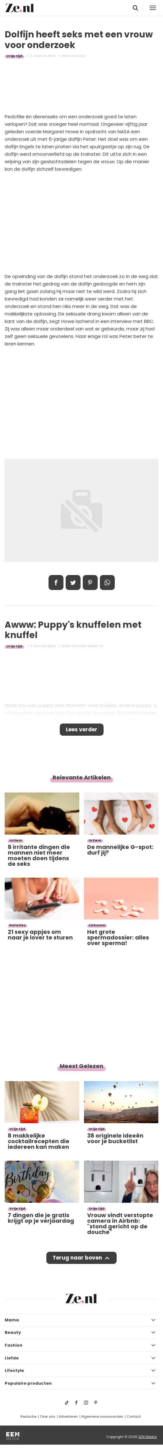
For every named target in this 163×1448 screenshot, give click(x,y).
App (107, 582)
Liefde (12, 1358)
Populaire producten (28, 1383)
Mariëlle (78, 56)
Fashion (13, 1345)
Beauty (13, 1332)
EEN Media (147, 1436)
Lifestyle (14, 1370)
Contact (134, 1416)
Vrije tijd (14, 55)
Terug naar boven (77, 1257)
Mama (12, 1320)
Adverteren (68, 1416)
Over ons (47, 1416)
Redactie (28, 1416)
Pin (90, 582)
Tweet (73, 582)
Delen (56, 582)
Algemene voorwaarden (102, 1416)
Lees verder (81, 729)
